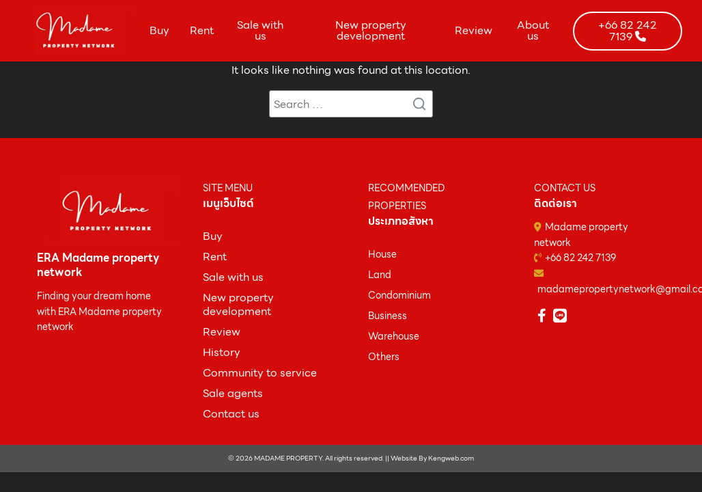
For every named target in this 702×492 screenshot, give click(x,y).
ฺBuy (213, 236)
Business (387, 315)
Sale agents (233, 393)
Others (383, 356)
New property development (370, 30)
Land (379, 274)
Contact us (231, 413)
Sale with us (260, 30)
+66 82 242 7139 (580, 257)
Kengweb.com (451, 458)
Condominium (399, 295)
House (382, 254)
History (221, 352)
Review (473, 30)
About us (533, 30)
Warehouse (393, 336)
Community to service (260, 372)
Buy (159, 30)
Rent (202, 30)
